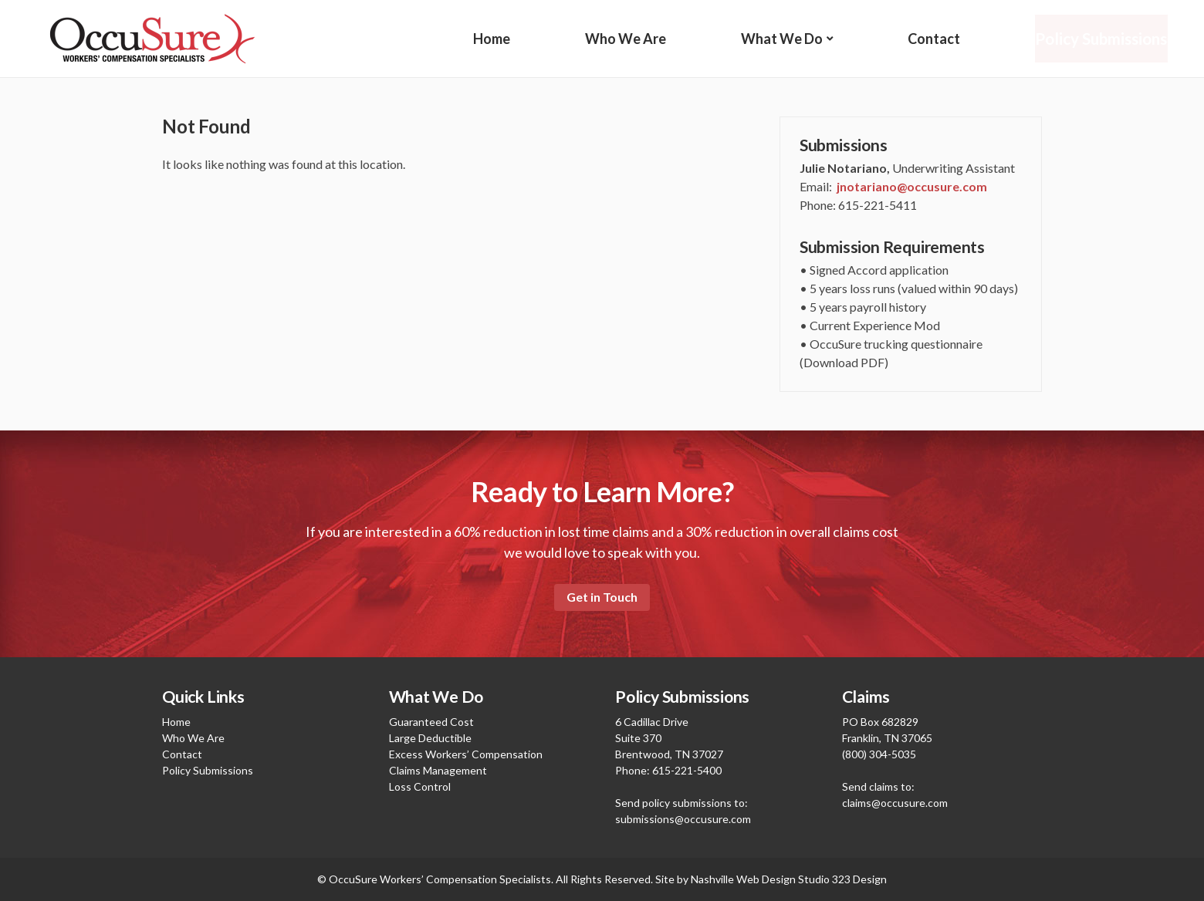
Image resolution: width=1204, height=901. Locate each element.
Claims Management (438, 770)
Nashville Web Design (743, 879)
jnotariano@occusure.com (912, 186)
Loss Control (420, 786)
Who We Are (625, 38)
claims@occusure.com (895, 802)
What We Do (782, 38)
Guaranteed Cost (431, 721)
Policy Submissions (1101, 38)
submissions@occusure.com (683, 818)
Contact (933, 38)
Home (491, 38)
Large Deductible (430, 737)
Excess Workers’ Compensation (466, 754)
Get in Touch (602, 596)
